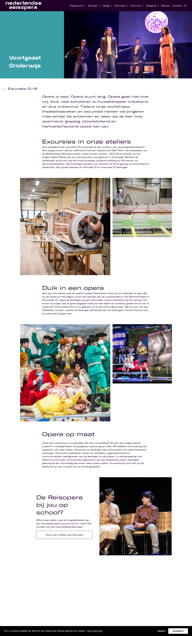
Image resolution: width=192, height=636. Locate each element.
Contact (177, 5)
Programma (76, 5)
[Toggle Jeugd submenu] (111, 5)
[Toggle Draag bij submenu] (157, 5)
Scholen (93, 5)
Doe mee (120, 5)
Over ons (135, 5)
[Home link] (23, 5)
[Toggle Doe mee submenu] (126, 5)
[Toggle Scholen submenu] (99, 5)
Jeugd (106, 5)
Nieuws (165, 5)
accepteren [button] (178, 631)
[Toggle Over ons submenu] (142, 5)
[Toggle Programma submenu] (84, 5)
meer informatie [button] (95, 631)
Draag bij (151, 5)
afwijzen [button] (161, 631)
